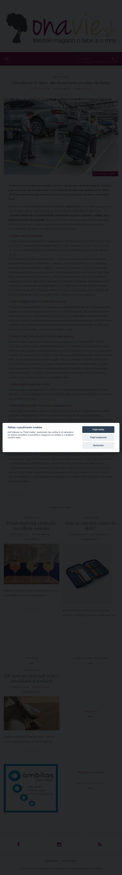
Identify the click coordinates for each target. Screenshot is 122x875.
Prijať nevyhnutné (98, 437)
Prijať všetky (98, 429)
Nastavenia (98, 445)
